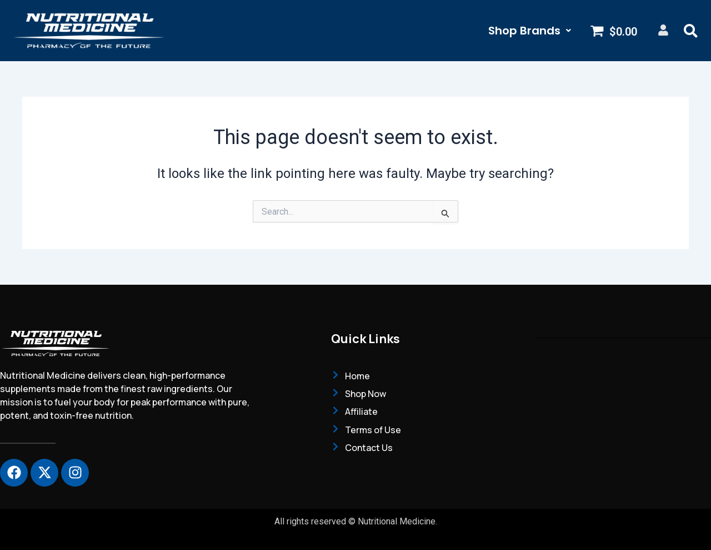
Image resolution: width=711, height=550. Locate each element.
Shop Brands (529, 30)
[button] (529, 30)
